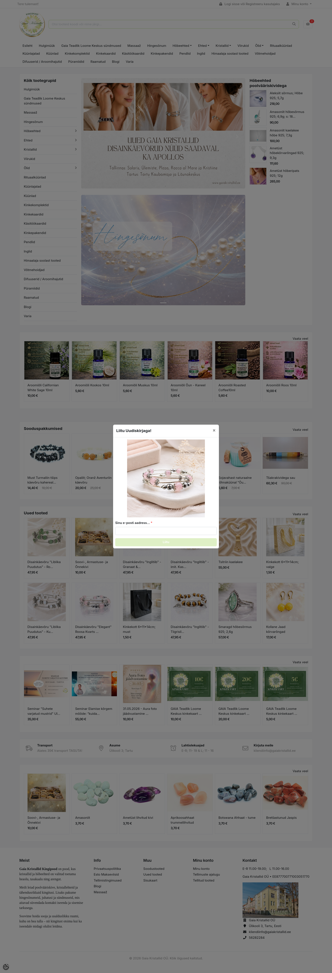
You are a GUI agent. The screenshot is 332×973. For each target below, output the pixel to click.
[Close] (214, 430)
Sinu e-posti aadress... (132, 523)
